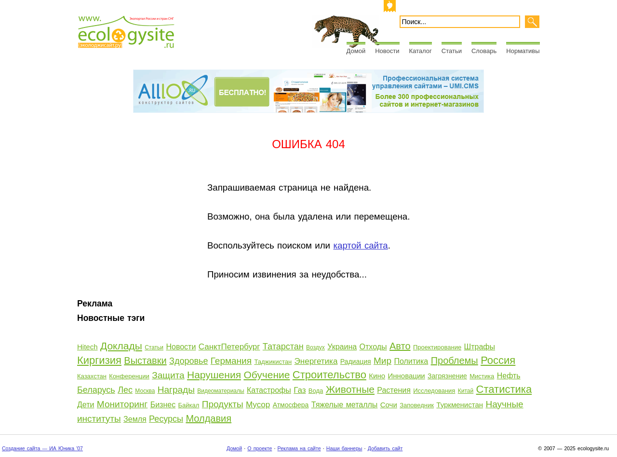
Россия (498, 360)
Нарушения (214, 374)
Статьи (452, 51)
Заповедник (417, 405)
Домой (356, 51)
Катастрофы (269, 390)
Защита (168, 375)
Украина (342, 347)
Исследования (434, 390)
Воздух (315, 347)
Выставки (145, 360)
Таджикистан (273, 361)
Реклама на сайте (299, 448)
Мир (382, 361)
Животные (350, 389)
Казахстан (92, 376)
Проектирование (437, 347)
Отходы (373, 347)
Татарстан (283, 346)
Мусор (258, 404)
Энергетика (316, 361)
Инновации (406, 376)
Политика (411, 361)
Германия (231, 361)
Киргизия (99, 360)
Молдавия (208, 418)
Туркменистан (459, 405)
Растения (394, 390)
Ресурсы (166, 419)
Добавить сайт (385, 448)
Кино (377, 376)
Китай (465, 391)
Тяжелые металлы (344, 405)
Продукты (222, 404)
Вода (315, 390)
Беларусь (96, 390)
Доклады (121, 345)
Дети (85, 405)
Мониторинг (122, 404)
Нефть (509, 376)
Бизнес (163, 405)
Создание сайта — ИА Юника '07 (42, 448)
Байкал (189, 405)
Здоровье (188, 361)
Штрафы (479, 347)
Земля (135, 419)
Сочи (388, 405)
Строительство (329, 375)
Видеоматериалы (220, 391)
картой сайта (360, 245)
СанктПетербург (229, 346)
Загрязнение (447, 376)
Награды (176, 390)
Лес (125, 390)
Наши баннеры (344, 448)
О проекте (259, 448)
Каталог (420, 51)
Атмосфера (291, 405)
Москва (145, 391)
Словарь (483, 51)
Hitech (87, 347)
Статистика (504, 389)
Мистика (481, 376)
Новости (387, 51)
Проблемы (454, 360)
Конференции (129, 376)
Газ (300, 390)
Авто (400, 346)
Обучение (266, 374)
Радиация (355, 361)
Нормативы (522, 51)
